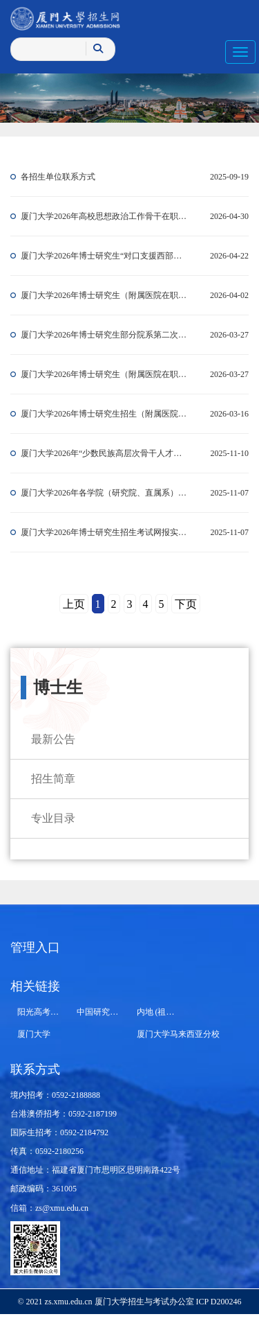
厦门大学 (33, 1034)
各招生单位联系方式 (58, 177)
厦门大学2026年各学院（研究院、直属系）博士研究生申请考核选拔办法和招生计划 (105, 493)
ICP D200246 (218, 1301)
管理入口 (35, 947)
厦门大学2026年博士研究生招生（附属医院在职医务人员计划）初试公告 (105, 414)
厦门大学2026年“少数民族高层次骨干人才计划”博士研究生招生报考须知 (105, 453)
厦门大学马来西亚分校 (178, 1034)
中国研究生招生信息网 (118, 1012)
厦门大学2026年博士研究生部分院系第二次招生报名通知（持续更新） (105, 335)
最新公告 (53, 739)
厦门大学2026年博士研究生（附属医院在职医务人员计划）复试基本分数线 (105, 295)
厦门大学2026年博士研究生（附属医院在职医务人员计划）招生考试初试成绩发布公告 (105, 374)
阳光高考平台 (42, 1012)
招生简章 (53, 779)
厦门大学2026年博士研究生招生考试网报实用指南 (105, 532)
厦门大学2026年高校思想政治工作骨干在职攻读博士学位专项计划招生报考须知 (105, 216)
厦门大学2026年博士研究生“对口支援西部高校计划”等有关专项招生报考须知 (105, 256)
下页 (186, 604)
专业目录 (53, 818)
